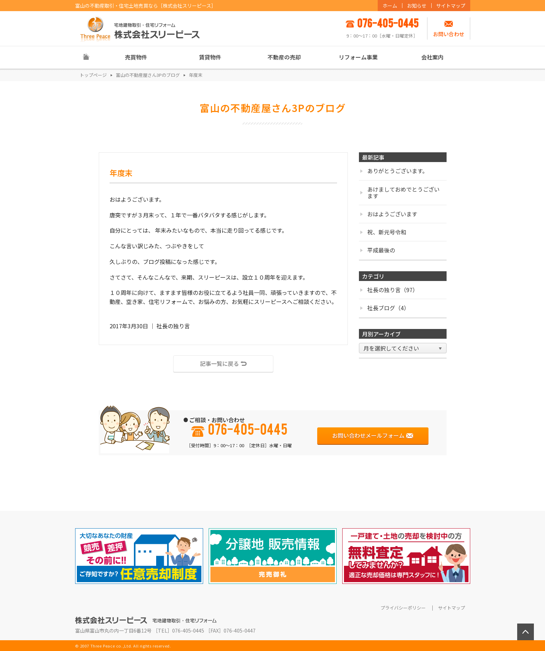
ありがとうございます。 (393, 171)
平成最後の (377, 250)
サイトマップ (450, 5)
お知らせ (416, 5)
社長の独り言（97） (389, 290)
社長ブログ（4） (384, 308)
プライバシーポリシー (403, 607)
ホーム (390, 5)
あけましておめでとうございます (399, 192)
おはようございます (388, 214)
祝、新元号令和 (383, 232)
